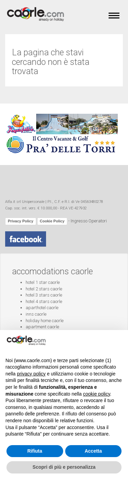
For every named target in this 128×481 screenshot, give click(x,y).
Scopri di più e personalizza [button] (63, 467)
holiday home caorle (44, 320)
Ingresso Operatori (89, 220)
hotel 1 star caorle (43, 282)
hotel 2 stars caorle (44, 288)
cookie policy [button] (96, 394)
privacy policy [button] (31, 373)
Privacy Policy (20, 221)
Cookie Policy (52, 221)
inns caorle (36, 314)
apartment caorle (42, 326)
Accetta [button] (93, 451)
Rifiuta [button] (34, 451)
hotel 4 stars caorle (44, 301)
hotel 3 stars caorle (44, 295)
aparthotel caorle (42, 307)
